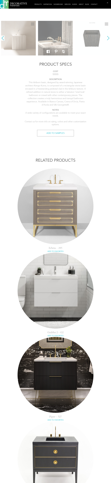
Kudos (74, 4)
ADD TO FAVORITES (55, 251)
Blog (87, 4)
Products (38, 4)
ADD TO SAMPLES (55, 133)
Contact (94, 4)
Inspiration (47, 4)
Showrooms (58, 4)
